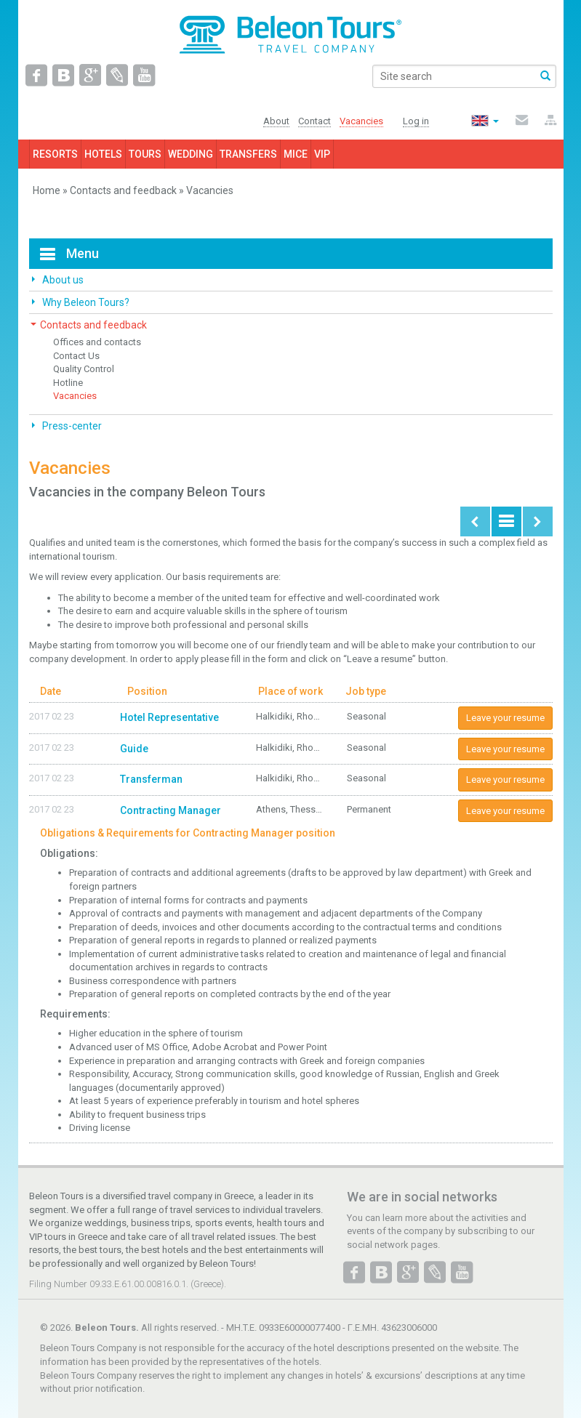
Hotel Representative (169, 717)
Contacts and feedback (123, 190)
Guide (134, 748)
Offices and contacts (97, 342)
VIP (322, 154)
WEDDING (190, 154)
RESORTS (55, 154)
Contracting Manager (170, 810)
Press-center (71, 426)
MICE (296, 154)
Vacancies (75, 395)
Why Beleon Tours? (84, 302)
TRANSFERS (248, 154)
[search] (464, 76)
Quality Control (83, 368)
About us (62, 280)
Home (46, 190)
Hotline (68, 382)
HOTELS (103, 154)
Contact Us (76, 355)
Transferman (151, 779)
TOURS (145, 154)
